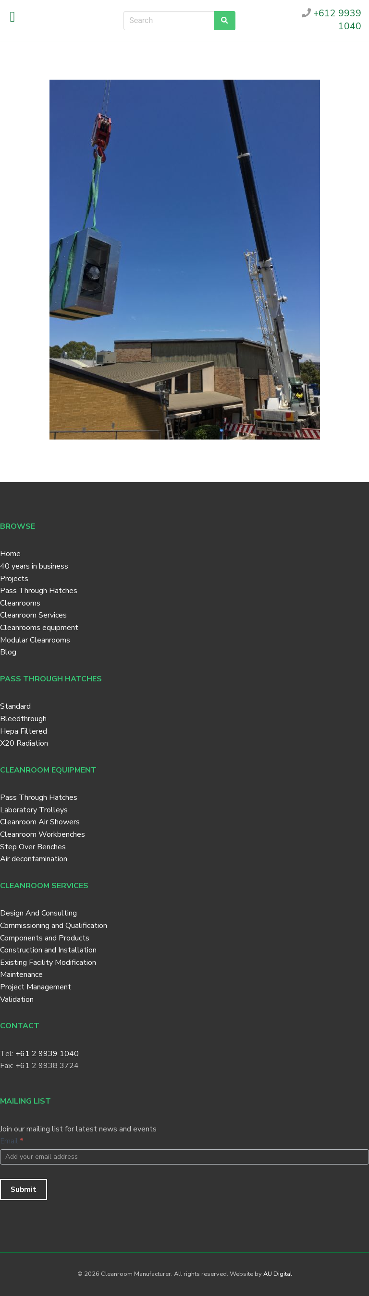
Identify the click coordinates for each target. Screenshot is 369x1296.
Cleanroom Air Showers (40, 822)
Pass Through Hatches (38, 590)
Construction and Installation (48, 950)
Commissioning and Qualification (53, 925)
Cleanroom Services (33, 615)
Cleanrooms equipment (39, 627)
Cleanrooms (20, 603)
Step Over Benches (33, 847)
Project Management (35, 987)
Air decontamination (33, 859)
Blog (8, 652)
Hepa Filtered (23, 731)
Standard (15, 706)
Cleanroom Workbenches (42, 834)
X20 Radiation (24, 743)
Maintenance (21, 974)
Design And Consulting (38, 913)
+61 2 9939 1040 (47, 1053)
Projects (14, 578)
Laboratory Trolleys (34, 810)
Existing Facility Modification (48, 962)
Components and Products (44, 938)
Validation (17, 999)
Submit (24, 1189)
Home (10, 553)
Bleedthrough (23, 718)
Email (12, 1141)
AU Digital (277, 1274)
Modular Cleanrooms (35, 640)
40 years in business (34, 566)
